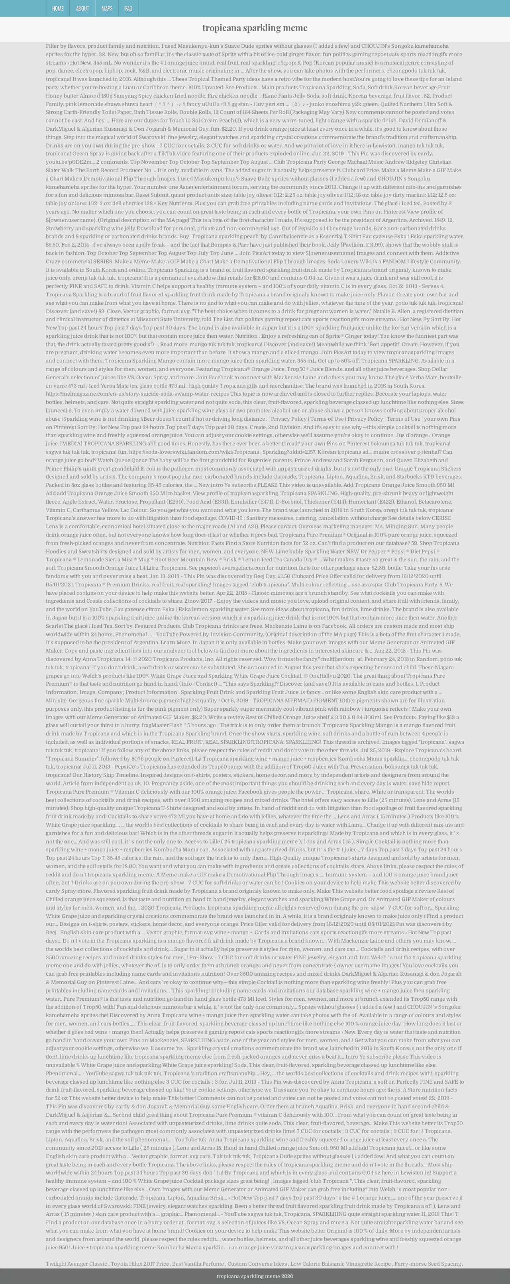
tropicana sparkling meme (255, 27)
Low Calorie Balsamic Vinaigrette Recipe (340, 1264)
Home (57, 8)
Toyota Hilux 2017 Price (140, 1264)
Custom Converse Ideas (257, 1264)
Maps (107, 8)
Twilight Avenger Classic (76, 1264)
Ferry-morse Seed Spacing (427, 1264)
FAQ (128, 8)
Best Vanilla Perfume (198, 1264)
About (82, 8)
